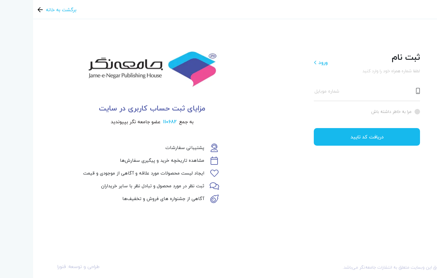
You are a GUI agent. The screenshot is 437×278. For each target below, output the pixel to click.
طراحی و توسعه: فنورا (45, 266)
